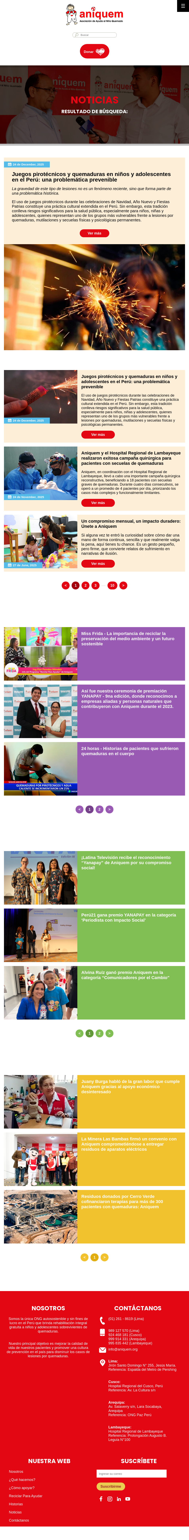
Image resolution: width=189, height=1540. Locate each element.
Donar (89, 52)
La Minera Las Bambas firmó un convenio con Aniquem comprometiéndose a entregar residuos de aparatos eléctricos (129, 1144)
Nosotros (16, 1472)
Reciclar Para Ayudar (25, 1496)
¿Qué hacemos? (22, 1480)
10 (112, 585)
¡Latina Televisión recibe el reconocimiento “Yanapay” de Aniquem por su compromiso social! (126, 862)
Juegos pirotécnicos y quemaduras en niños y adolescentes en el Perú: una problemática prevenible (129, 381)
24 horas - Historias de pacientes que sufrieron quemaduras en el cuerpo (129, 751)
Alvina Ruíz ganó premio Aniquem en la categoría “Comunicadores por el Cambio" (125, 975)
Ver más (94, 233)
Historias (16, 1504)
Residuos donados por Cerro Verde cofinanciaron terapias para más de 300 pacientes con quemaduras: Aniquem (122, 1201)
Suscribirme (111, 1486)
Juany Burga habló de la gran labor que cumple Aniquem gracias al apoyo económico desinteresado (130, 1086)
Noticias (15, 1512)
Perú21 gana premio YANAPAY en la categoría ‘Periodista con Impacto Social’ (128, 918)
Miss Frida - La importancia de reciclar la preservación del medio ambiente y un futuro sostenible (127, 638)
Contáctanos (19, 1520)
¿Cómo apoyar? (22, 1488)
